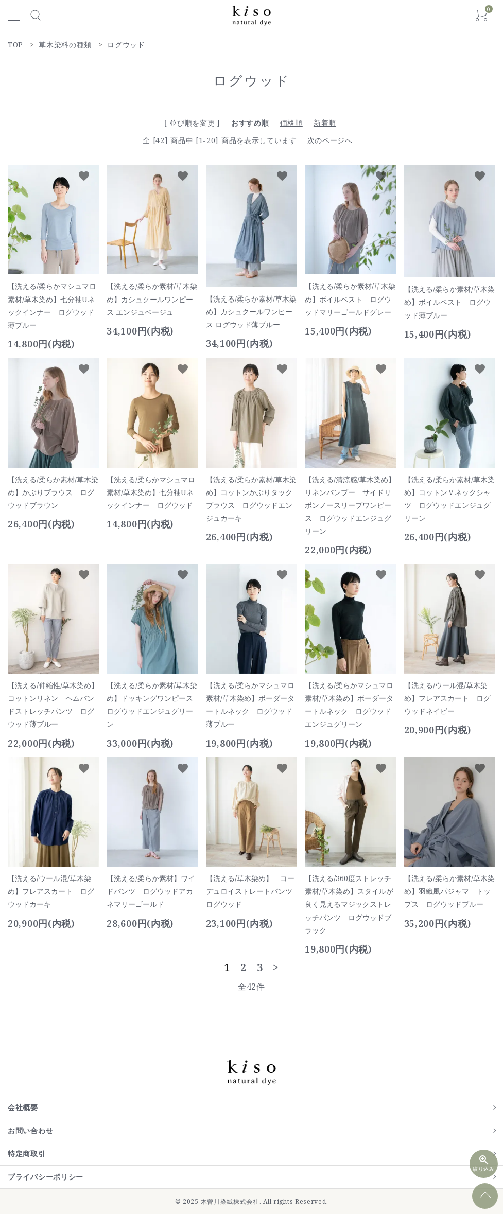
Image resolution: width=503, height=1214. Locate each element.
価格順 (291, 123)
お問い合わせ (30, 1130)
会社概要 (23, 1107)
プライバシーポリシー (45, 1177)
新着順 (325, 123)
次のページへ (330, 140)
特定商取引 (27, 1153)
